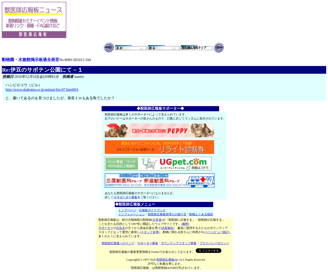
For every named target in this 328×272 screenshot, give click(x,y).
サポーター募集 (127, 197)
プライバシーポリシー (214, 243)
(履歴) (185, 224)
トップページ (127, 210)
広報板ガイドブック (152, 210)
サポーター (105, 228)
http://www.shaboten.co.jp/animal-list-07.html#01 (41, 90)
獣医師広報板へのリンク (118, 243)
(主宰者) (157, 219)
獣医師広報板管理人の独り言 (167, 214)
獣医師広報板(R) (167, 259)
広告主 (120, 228)
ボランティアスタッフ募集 (179, 243)
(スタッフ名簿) (150, 232)
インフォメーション (131, 214)
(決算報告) (167, 228)
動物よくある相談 (201, 214)
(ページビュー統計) (217, 232)
